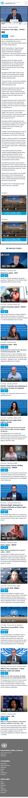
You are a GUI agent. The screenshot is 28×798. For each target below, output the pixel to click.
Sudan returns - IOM (7, 716)
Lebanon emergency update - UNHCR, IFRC (13, 308)
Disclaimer (3, 792)
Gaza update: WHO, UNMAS (10, 588)
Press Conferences (5, 765)
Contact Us (3, 789)
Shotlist (12, 36)
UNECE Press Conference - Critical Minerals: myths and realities (12, 670)
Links (2, 787)
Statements (3, 767)
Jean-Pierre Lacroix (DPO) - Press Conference (12, 628)
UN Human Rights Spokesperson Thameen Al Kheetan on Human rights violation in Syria (13, 507)
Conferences (4, 772)
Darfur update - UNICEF (8, 545)
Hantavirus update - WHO (9, 273)
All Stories (3, 774)
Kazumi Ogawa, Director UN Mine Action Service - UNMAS (12, 467)
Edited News (4, 763)
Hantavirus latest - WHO (9, 345)
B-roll (2, 770)
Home (2, 781)
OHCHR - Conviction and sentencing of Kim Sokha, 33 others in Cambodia (14, 387)
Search (2, 783)
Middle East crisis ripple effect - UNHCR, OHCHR (11, 421)
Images (2, 769)
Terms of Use (4, 790)
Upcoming (3, 785)
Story (4, 36)
